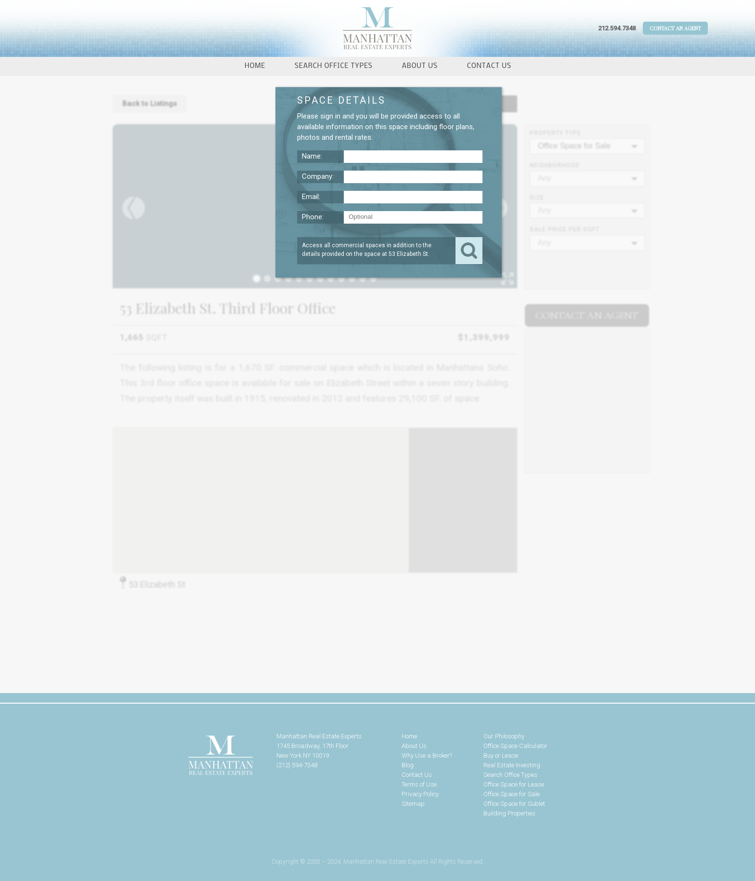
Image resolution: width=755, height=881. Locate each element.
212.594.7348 (617, 28)
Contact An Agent (675, 28)
